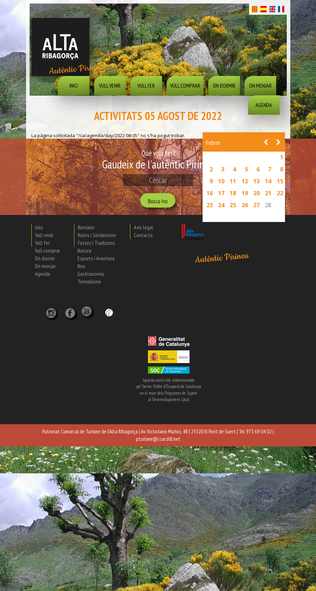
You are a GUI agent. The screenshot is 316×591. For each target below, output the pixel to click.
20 (256, 193)
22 (280, 193)
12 (245, 181)
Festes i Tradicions (96, 242)
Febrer (213, 143)
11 (233, 181)
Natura (84, 250)
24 (221, 205)
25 (233, 205)
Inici (73, 85)
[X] (71, 310)
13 (256, 181)
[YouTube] (87, 315)
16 (209, 193)
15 (280, 181)
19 (245, 193)
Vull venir (109, 85)
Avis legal (143, 227)
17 (221, 193)
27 (256, 205)
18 (233, 193)
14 (268, 181)
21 (268, 193)
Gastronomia (91, 273)
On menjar (260, 85)
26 (245, 205)
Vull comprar (185, 85)
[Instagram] (51, 310)
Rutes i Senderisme (97, 235)
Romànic (86, 227)
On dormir (224, 85)
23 (209, 205)
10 (221, 181)
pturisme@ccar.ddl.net (158, 439)
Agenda (263, 104)
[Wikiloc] (109, 312)
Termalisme (89, 281)
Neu (81, 265)
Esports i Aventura (96, 258)
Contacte (143, 235)
